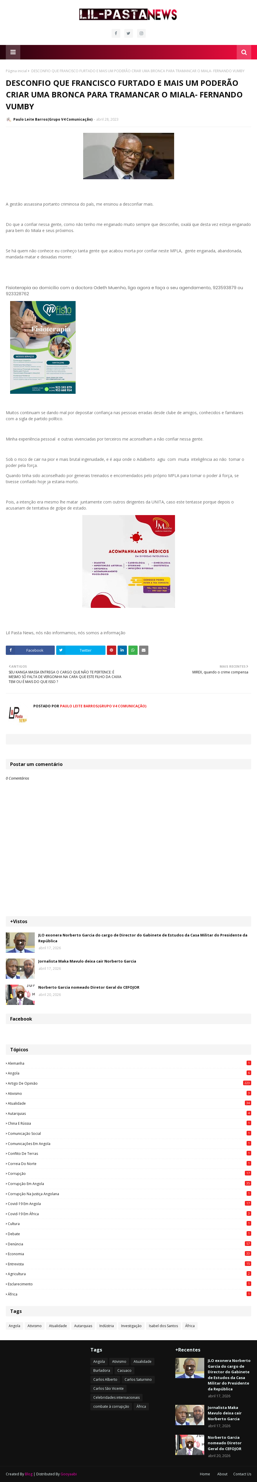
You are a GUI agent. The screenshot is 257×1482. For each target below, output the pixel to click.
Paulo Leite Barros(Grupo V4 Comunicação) (52, 119)
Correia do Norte (129, 1163)
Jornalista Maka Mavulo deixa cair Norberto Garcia (87, 961)
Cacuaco (124, 1370)
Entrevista (129, 1264)
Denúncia (129, 1244)
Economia (129, 1253)
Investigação (131, 1325)
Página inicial (16, 70)
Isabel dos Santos (163, 1325)
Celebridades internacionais (116, 1397)
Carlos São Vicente (108, 1388)
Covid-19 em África (129, 1213)
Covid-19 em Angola (129, 1203)
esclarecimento (129, 1284)
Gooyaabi (69, 1474)
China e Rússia (129, 1123)
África (129, 1294)
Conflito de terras (129, 1153)
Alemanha (129, 1063)
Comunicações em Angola (129, 1143)
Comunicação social (129, 1133)
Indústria (106, 1325)
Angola (129, 1073)
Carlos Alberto (105, 1379)
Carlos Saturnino (138, 1379)
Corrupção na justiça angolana (129, 1193)
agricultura (129, 1273)
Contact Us (242, 1474)
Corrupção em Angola (129, 1183)
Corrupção (129, 1173)
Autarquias (129, 1113)
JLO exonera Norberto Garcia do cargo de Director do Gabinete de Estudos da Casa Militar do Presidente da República (142, 937)
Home (205, 1474)
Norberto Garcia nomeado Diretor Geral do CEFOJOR (88, 987)
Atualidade (129, 1103)
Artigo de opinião (129, 1083)
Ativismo (129, 1093)
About (222, 1474)
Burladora (101, 1370)
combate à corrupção (111, 1406)
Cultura (129, 1223)
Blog (28, 1474)
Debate (129, 1233)
